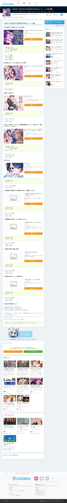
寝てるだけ (27, 163)
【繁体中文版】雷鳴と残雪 (30, 252)
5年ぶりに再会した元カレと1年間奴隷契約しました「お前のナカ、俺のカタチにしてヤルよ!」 (33, 131)
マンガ (54, 11)
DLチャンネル (8, 4)
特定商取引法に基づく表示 (40, 490)
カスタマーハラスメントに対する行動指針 (16, 490)
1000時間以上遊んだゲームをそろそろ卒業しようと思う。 (9, 427)
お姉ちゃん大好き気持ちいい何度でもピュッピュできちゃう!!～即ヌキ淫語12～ (57, 47)
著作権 (37, 487)
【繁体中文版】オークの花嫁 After (32, 279)
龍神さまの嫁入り (28, 96)
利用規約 (10, 489)
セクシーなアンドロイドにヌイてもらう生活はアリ (23, 387)
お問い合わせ (11, 493)
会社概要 (10, 487)
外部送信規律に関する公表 (40, 493)
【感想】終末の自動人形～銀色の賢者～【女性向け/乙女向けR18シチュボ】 (57, 40)
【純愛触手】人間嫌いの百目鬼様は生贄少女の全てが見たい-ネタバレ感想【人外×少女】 (57, 33)
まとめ (11, 473)
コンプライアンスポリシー (40, 495)
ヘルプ (10, 492)
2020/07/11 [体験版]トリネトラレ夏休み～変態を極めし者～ (9, 404)
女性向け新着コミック (22, 17)
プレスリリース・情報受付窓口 (14, 495)
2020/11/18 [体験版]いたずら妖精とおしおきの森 (57, 68)
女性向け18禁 (12, 17)
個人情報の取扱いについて (40, 492)
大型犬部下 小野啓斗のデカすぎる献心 (33, 30)
